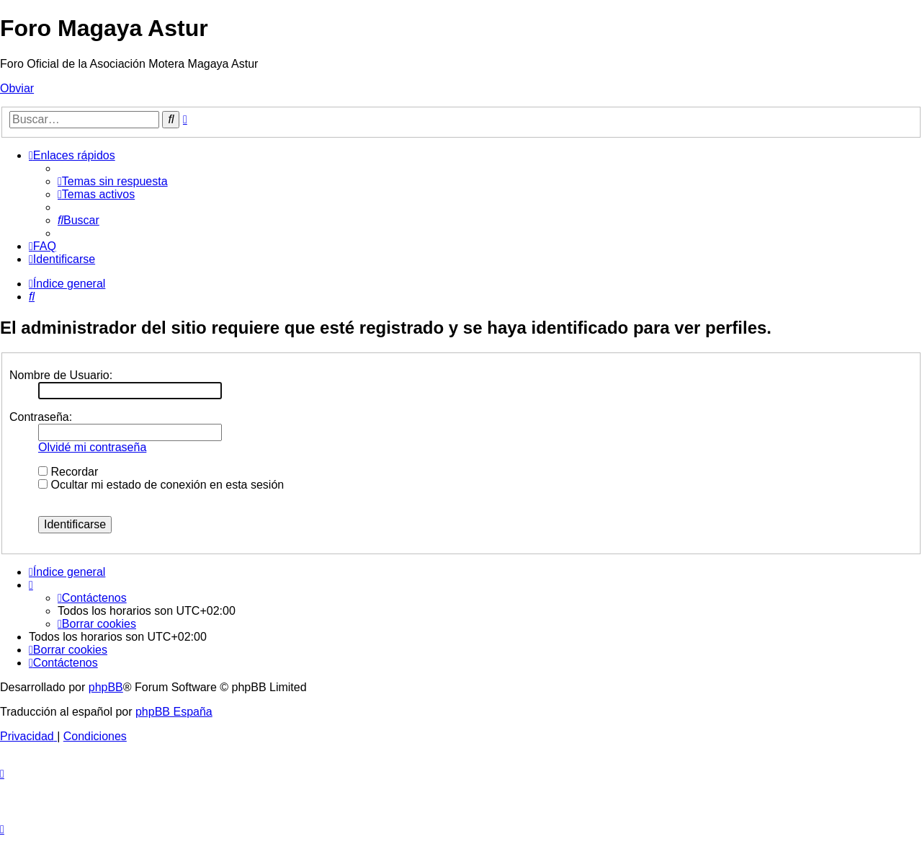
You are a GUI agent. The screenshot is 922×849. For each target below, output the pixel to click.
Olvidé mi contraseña (92, 447)
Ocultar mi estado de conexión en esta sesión (161, 485)
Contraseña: (40, 417)
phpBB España (173, 712)
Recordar (68, 472)
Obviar (17, 88)
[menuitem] (113, 181)
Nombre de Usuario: (60, 375)
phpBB (106, 687)
